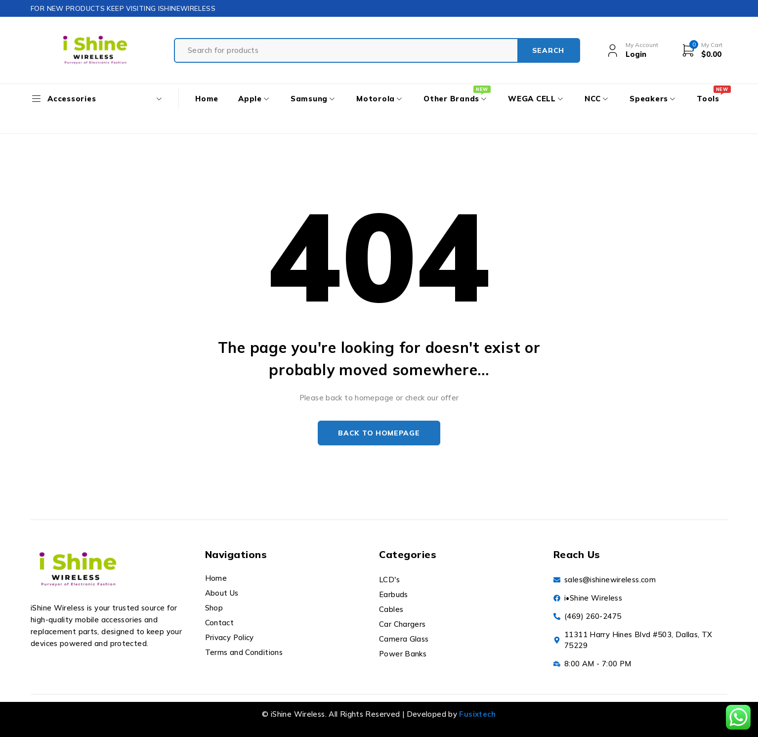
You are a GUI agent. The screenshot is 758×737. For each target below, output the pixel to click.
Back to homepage (379, 433)
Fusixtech (477, 714)
